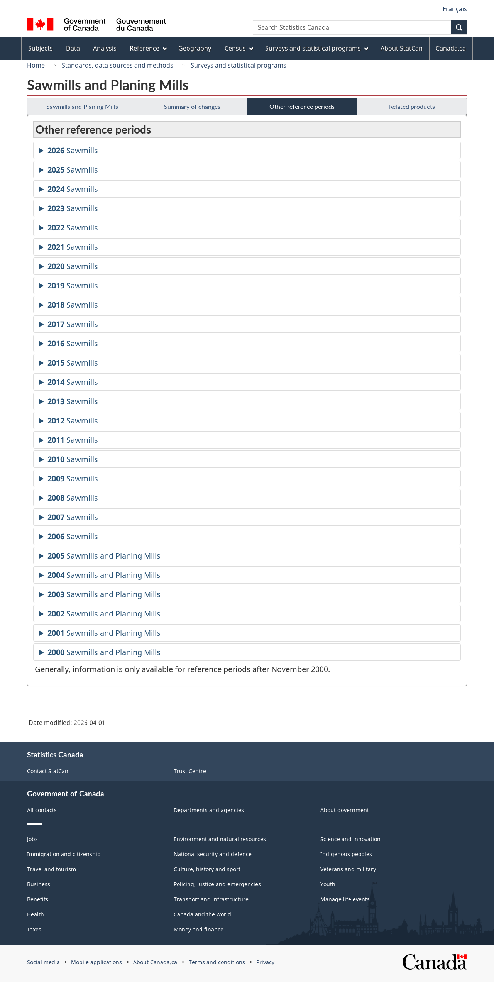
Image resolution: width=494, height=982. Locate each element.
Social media (43, 962)
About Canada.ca (155, 962)
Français (455, 9)
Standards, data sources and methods (117, 65)
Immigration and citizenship (64, 854)
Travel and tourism (51, 869)
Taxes (34, 929)
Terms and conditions (217, 962)
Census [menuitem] (239, 48)
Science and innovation (350, 839)
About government (344, 810)
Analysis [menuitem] (105, 48)
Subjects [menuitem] (40, 48)
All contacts (42, 810)
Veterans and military (348, 869)
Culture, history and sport (207, 869)
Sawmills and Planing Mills (82, 106)
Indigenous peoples (346, 854)
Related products (412, 106)
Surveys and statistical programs (238, 65)
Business (38, 884)
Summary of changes (192, 106)
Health (35, 914)
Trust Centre (190, 771)
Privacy (265, 962)
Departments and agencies (209, 810)
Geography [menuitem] (194, 48)
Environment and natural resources (220, 839)
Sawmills (72, 151)
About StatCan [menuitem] (402, 48)
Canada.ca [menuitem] (451, 48)
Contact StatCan (47, 771)
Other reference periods (302, 106)
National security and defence (213, 854)
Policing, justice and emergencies (217, 884)
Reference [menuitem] (148, 48)
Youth (327, 884)
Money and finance (198, 929)
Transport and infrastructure (211, 899)
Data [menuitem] (73, 48)
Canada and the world (202, 914)
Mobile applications (96, 962)
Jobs (32, 839)
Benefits (37, 899)
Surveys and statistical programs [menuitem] (316, 48)
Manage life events (345, 899)
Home (36, 65)
